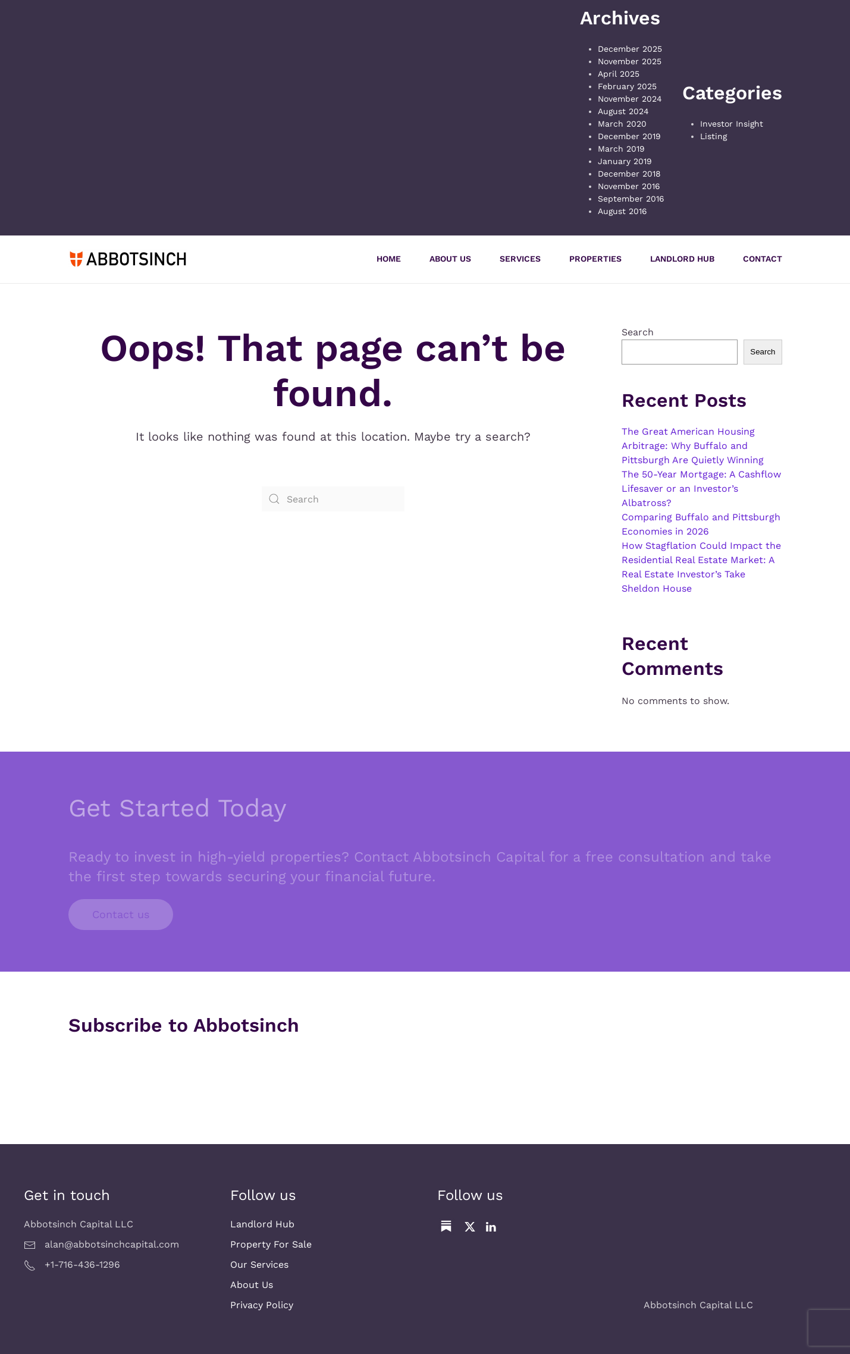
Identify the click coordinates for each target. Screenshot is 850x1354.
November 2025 (629, 61)
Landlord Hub (682, 258)
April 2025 (618, 73)
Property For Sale (271, 1244)
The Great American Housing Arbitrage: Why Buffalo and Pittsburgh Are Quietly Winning (693, 446)
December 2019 (629, 136)
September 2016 (631, 198)
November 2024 (630, 98)
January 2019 (625, 161)
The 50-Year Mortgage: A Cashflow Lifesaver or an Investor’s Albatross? (701, 488)
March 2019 (621, 148)
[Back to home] (127, 259)
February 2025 (627, 86)
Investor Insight (731, 123)
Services (520, 258)
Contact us (120, 914)
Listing (713, 136)
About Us (450, 258)
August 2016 (622, 211)
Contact (762, 258)
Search (638, 332)
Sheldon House (657, 588)
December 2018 (629, 173)
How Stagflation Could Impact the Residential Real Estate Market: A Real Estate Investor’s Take (701, 560)
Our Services (259, 1264)
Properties (595, 258)
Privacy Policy (261, 1305)
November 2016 (629, 186)
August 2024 (623, 111)
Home (389, 258)
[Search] (333, 498)
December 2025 (630, 49)
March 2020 (622, 123)
